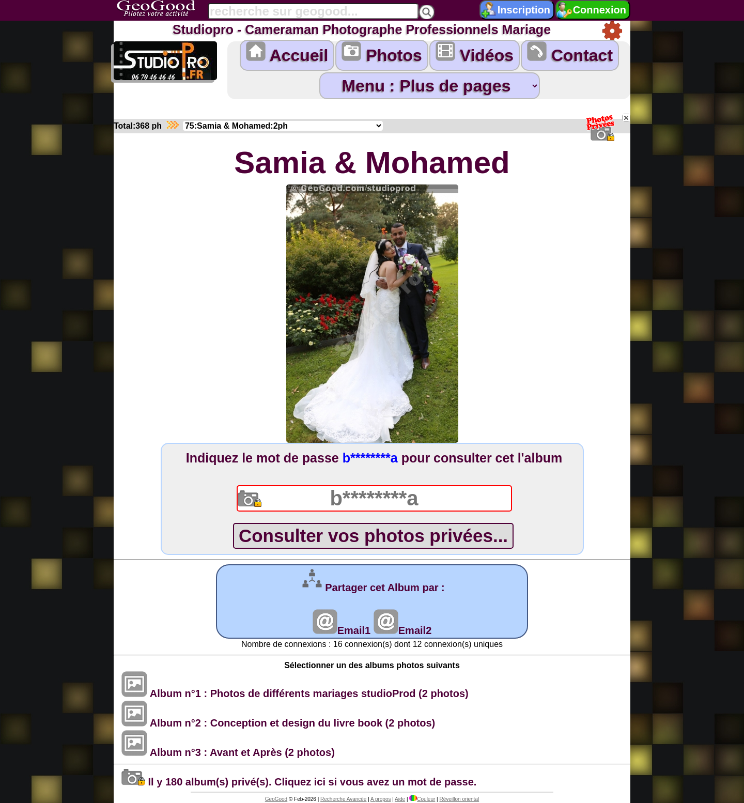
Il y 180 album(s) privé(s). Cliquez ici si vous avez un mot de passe (297, 781)
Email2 (402, 630)
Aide (400, 799)
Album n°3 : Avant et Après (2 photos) (228, 752)
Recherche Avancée (343, 799)
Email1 (341, 630)
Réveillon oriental (459, 799)
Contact (570, 53)
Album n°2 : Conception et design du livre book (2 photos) (278, 723)
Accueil (287, 53)
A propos (380, 799)
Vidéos (475, 53)
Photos (382, 53)
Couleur (422, 799)
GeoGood (276, 799)
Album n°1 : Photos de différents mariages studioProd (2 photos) (295, 693)
